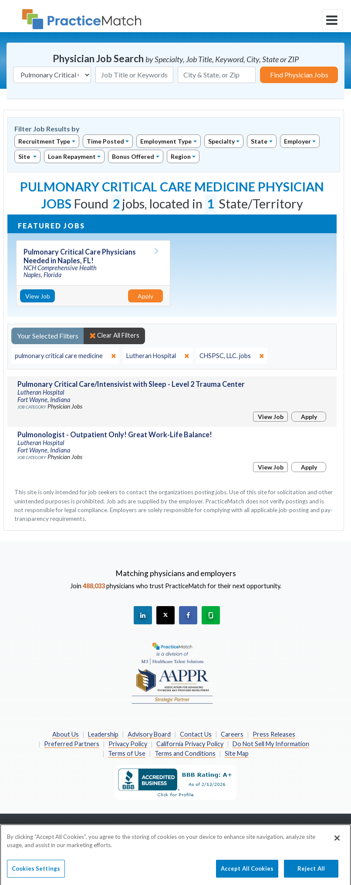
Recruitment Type (44, 141)
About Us (65, 734)
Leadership (103, 734)
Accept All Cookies (247, 872)
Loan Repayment (72, 156)
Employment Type (166, 141)
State (259, 141)
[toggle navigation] (332, 19)
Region (181, 156)
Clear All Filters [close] (114, 335)
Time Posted (105, 141)
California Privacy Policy (189, 744)
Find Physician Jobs (299, 74)
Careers (232, 734)
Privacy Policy (127, 744)
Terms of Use (126, 753)
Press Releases (274, 734)
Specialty (221, 141)
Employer (297, 141)
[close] (65, 356)
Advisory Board (149, 734)
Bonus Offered (133, 156)
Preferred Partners (71, 744)
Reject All (311, 872)
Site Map (237, 753)
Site (24, 156)
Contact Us (196, 734)
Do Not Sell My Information (271, 744)
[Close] (337, 841)
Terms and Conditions (185, 753)
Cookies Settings (36, 872)
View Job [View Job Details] (37, 296)
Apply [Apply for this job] (145, 296)
